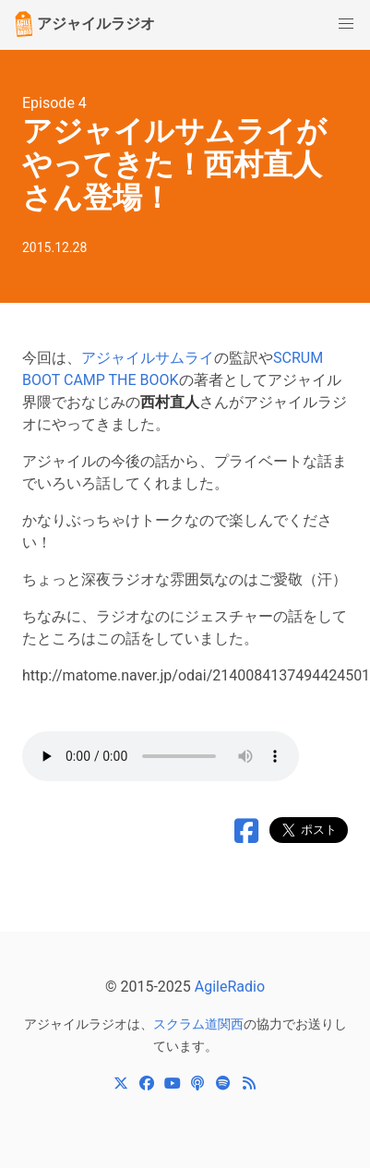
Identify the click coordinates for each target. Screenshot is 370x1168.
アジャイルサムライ (147, 358)
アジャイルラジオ (83, 24)
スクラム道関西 (198, 1024)
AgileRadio (230, 986)
